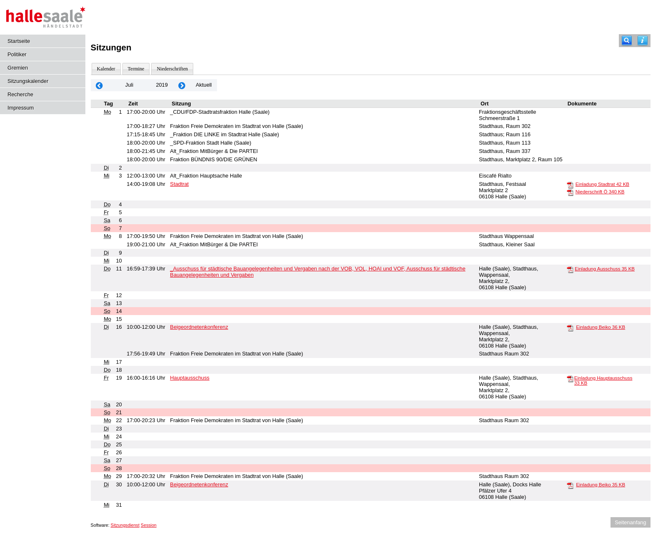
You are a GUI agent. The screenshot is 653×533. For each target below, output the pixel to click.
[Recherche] (627, 40)
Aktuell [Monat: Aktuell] (204, 85)
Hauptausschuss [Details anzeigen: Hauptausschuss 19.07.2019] (189, 378)
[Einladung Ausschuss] (570, 269)
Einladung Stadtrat (602, 184)
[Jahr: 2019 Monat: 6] (99, 85)
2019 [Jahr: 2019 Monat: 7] (161, 85)
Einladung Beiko (600, 327)
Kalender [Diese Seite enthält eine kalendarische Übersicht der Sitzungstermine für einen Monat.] (106, 69)
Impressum (20, 108)
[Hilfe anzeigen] (643, 40)
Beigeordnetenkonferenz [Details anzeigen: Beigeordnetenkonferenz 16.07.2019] (199, 327)
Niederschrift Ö (600, 191)
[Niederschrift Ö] (570, 192)
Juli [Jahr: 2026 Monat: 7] (129, 85)
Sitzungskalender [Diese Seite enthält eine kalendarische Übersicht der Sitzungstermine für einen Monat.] (27, 81)
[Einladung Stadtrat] (570, 184)
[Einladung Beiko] (570, 327)
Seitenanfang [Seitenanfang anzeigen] (630, 522)
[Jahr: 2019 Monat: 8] (182, 85)
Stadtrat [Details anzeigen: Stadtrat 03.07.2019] (179, 184)
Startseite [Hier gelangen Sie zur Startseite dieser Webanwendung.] (18, 41)
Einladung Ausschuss (605, 268)
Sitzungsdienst (125, 525)
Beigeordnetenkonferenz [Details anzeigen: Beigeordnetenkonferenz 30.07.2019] (199, 484)
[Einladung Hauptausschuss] (570, 378)
